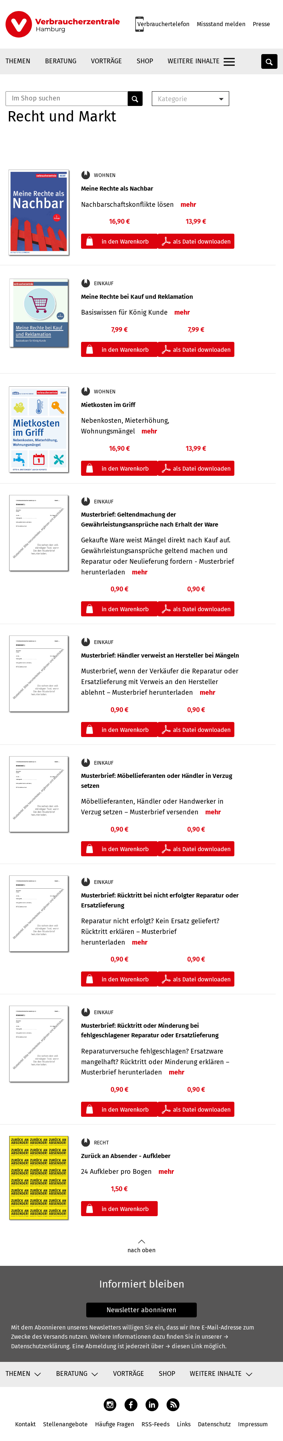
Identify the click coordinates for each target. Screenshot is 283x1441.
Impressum (253, 1424)
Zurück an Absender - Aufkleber (126, 1156)
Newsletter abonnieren (141, 1310)
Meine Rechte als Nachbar (117, 188)
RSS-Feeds (156, 1424)
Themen (18, 61)
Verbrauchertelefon (163, 24)
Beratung (60, 61)
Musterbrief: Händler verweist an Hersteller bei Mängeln (160, 655)
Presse (261, 24)
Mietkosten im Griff (108, 405)
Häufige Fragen (114, 1424)
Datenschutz (214, 1424)
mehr (188, 205)
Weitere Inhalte (194, 61)
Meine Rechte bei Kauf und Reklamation (137, 297)
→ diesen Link (183, 1346)
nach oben (141, 1246)
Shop (145, 61)
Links (184, 1424)
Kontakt (25, 1424)
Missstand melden (221, 24)
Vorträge (106, 61)
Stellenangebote (65, 1424)
